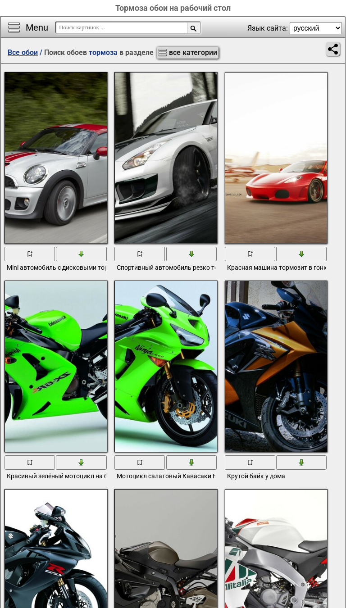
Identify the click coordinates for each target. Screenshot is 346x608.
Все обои (23, 52)
